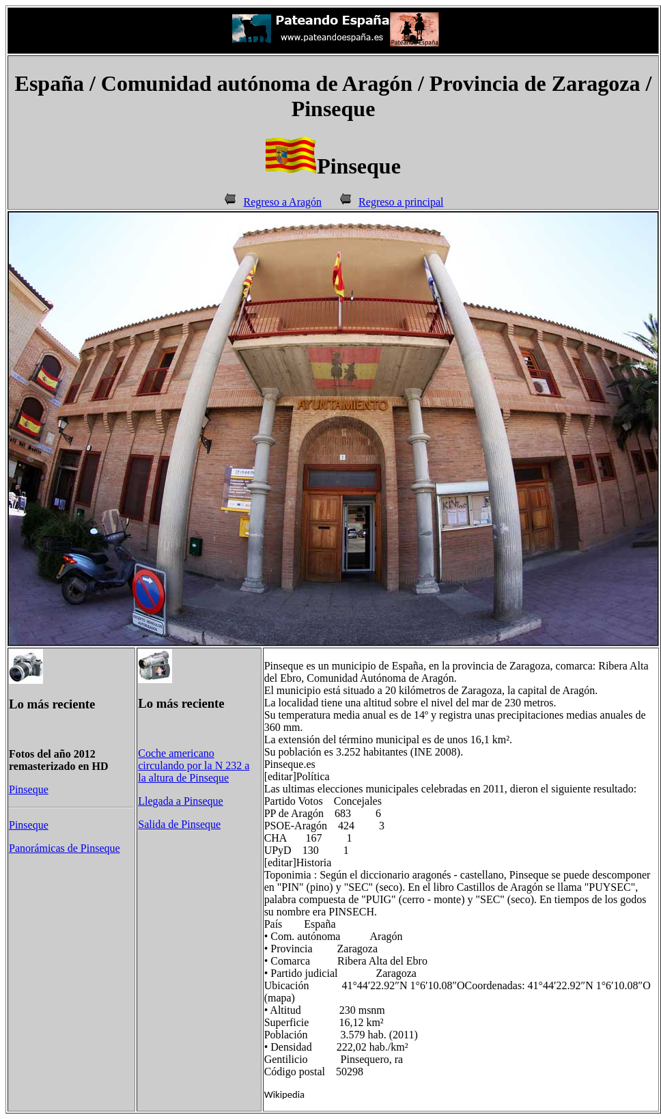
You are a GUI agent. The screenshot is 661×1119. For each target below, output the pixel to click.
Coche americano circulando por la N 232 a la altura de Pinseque (193, 765)
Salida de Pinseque (179, 824)
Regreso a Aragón (282, 202)
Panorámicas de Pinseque (64, 848)
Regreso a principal (400, 202)
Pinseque (28, 789)
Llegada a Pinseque (180, 801)
